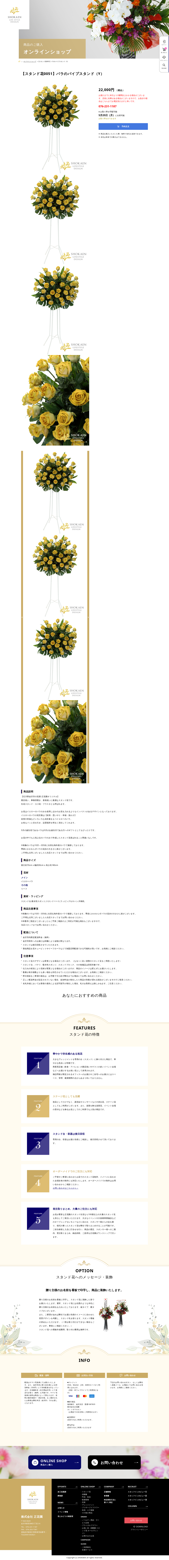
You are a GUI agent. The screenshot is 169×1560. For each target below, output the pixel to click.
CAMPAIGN (85, 1540)
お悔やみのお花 (88, 1536)
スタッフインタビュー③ (137, 1500)
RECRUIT (132, 1486)
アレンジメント (88, 1505)
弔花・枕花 (86, 1497)
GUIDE (83, 1544)
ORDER (84, 1517)
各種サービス (87, 1550)
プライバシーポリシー (139, 1529)
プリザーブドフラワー (90, 1507)
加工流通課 (62, 1492)
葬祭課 (60, 1496)
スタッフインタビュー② (137, 1496)
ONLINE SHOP (88, 1486)
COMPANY (109, 1486)
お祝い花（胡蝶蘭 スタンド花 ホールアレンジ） (91, 1530)
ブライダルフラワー (90, 1525)
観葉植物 (85, 1499)
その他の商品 (87, 1513)
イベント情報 (63, 1512)
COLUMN (132, 1506)
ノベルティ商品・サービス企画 (90, 1521)
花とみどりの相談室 (65, 1516)
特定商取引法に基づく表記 (110, 1501)
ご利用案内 (86, 1547)
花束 (83, 1502)
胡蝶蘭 (84, 1494)
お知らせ (61, 1508)
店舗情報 (107, 1492)
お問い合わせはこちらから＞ (65, 1188)
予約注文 (123, 126)
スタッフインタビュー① (137, 1492)
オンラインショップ (29, 61)
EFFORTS (62, 1486)
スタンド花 (86, 1492)
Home (20, 61)
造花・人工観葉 (88, 1510)
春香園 (106, 1496)
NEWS (60, 1502)
